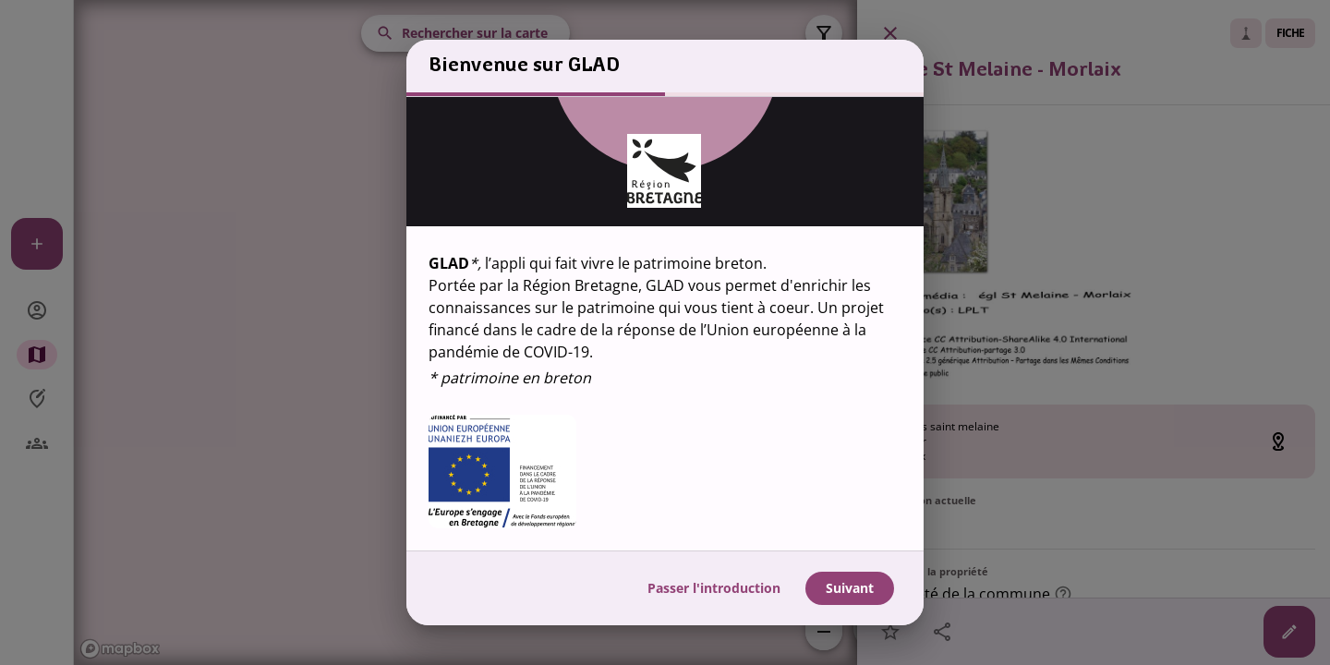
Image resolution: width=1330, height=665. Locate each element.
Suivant (849, 588)
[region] (665, 323)
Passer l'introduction (714, 588)
